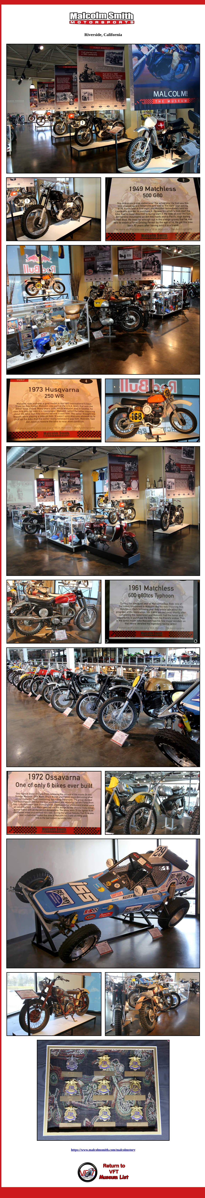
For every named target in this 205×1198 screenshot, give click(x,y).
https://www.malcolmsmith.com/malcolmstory (103, 1150)
